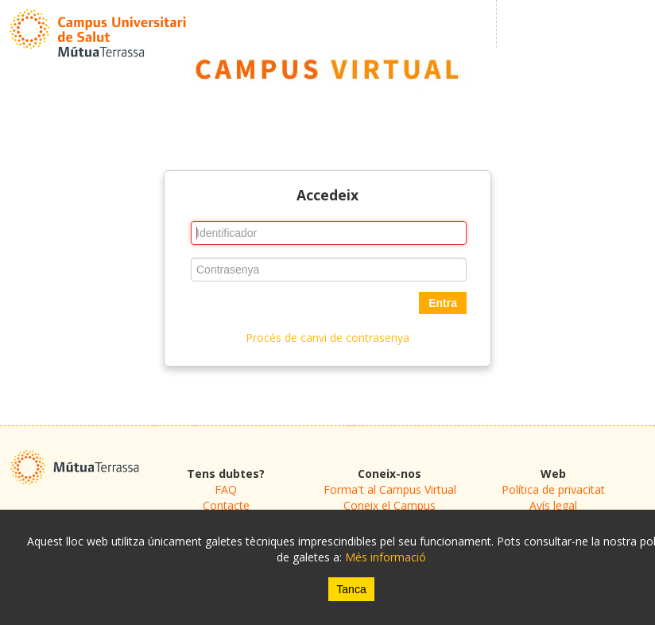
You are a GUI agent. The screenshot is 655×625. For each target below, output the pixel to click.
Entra (442, 303)
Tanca (351, 589)
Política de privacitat (553, 489)
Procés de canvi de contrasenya (327, 337)
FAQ (226, 489)
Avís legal (553, 505)
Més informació (385, 557)
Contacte (226, 505)
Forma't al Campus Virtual (390, 489)
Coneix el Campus (389, 505)
